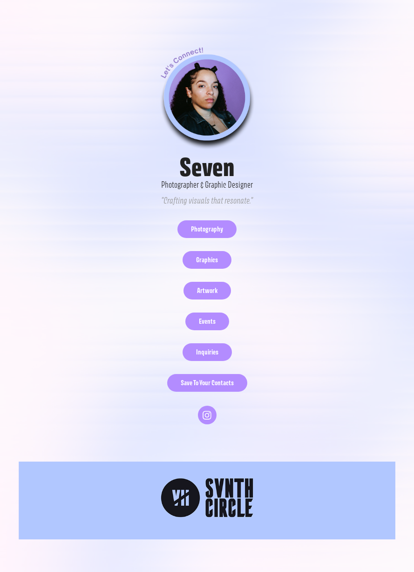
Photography (207, 229)
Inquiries (207, 352)
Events (207, 321)
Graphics (207, 260)
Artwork (207, 290)
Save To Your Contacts (207, 383)
